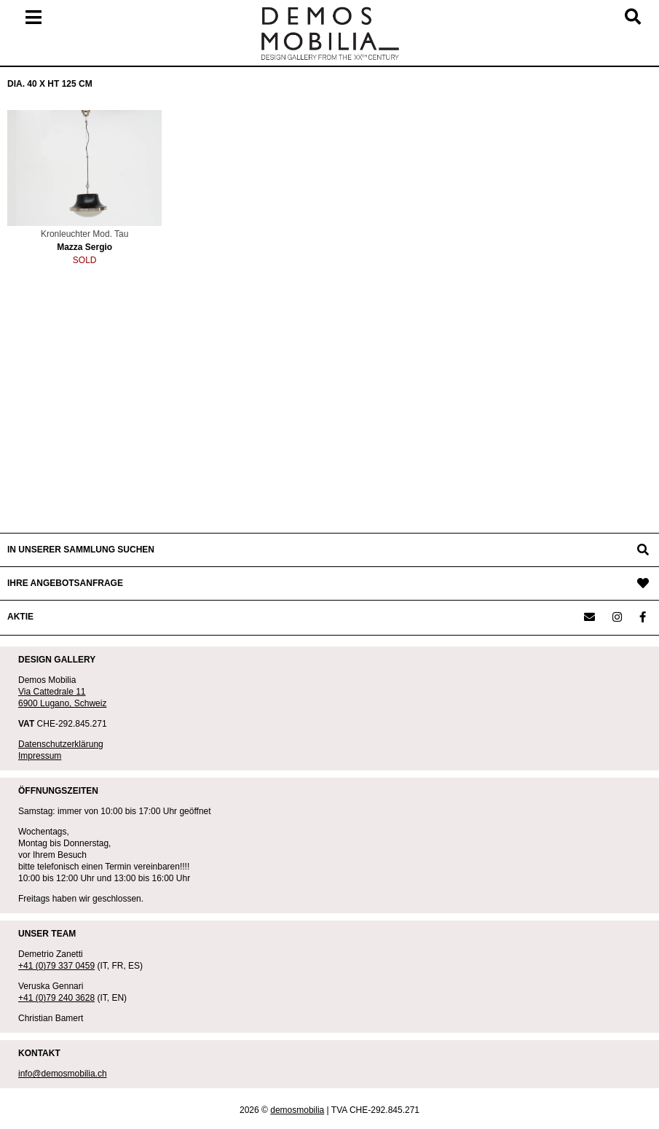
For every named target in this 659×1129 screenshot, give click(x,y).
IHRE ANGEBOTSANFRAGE (65, 583)
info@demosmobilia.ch (62, 1074)
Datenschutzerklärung (60, 744)
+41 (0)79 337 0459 (56, 966)
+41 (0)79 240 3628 (56, 998)
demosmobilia (297, 1110)
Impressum (39, 756)
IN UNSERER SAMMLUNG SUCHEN (80, 549)
